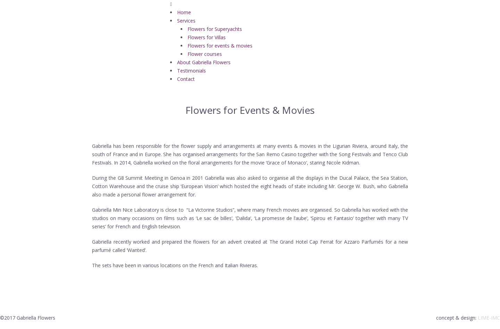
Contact (186, 79)
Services (186, 20)
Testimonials (191, 70)
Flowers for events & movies (220, 45)
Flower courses (205, 54)
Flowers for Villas (207, 37)
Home (184, 12)
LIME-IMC (489, 317)
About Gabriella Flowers (204, 62)
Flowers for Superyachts (215, 29)
